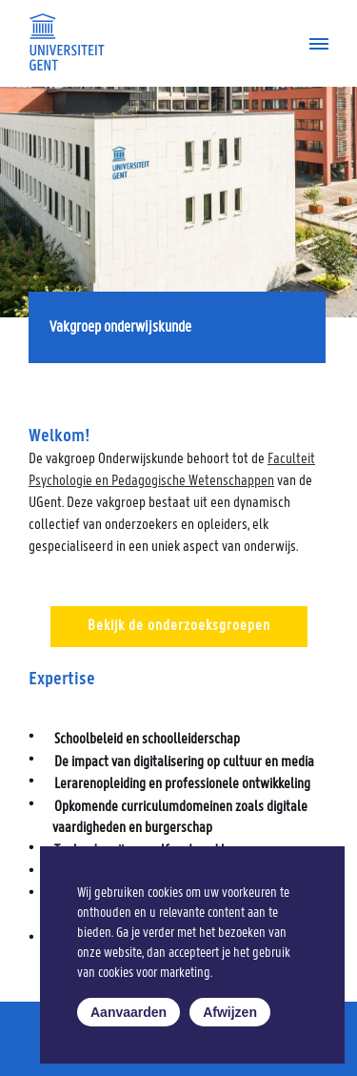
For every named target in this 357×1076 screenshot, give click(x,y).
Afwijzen (230, 1012)
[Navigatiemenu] (311, 44)
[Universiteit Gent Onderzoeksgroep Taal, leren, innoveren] (67, 42)
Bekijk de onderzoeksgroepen (179, 626)
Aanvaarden (128, 1012)
